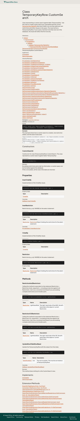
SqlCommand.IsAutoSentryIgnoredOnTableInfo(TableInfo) (39, 98)
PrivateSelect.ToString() (29, 77)
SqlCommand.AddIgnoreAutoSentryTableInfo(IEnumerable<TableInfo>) (43, 93)
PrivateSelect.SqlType (29, 86)
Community (19, 417)
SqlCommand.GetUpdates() (30, 103)
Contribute (72, 417)
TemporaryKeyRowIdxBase (50, 47)
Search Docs (55, 417)
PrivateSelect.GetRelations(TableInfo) (33, 62)
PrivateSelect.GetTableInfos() (31, 61)
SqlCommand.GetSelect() (30, 107)
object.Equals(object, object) (31, 112)
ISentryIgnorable (27, 56)
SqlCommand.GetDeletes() (30, 105)
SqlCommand (29, 39)
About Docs (63, 417)
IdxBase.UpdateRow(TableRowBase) (33, 367)
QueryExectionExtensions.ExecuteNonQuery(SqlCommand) (40, 396)
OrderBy (25, 196)
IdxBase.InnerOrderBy (29, 201)
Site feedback (45, 417)
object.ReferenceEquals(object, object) (34, 114)
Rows (37, 120)
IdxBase (30, 43)
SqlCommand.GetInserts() (30, 102)
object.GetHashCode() (29, 116)
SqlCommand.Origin (28, 87)
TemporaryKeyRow (35, 47)
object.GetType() (27, 118)
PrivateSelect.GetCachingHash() (32, 78)
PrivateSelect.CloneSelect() (30, 75)
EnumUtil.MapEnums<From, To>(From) (33, 386)
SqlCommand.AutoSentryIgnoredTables (34, 109)
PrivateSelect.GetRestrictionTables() (33, 80)
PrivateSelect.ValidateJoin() (30, 71)
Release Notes (29, 417)
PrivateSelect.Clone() (28, 73)
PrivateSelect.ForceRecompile (31, 84)
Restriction (26, 222)
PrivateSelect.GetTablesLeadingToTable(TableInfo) (37, 70)
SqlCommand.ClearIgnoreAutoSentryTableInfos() (37, 96)
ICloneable (25, 54)
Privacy (37, 417)
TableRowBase (27, 360)
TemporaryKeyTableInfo (29, 26)
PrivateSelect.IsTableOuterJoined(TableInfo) (35, 66)
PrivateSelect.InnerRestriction (31, 228)
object (26, 38)
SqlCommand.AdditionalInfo (30, 89)
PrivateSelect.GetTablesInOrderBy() (33, 68)
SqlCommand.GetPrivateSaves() (32, 100)
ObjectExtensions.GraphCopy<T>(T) (33, 391)
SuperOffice (31, 120)
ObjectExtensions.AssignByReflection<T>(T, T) (36, 389)
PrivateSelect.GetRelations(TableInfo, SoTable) (36, 64)
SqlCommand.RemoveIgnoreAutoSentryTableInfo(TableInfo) (40, 94)
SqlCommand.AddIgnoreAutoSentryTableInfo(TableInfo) (39, 91)
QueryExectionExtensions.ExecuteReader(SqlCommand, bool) (41, 402)
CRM (35, 120)
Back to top (73, 419)
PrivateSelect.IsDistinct (29, 82)
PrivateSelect (30, 41)
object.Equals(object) (28, 110)
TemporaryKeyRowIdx (40, 48)
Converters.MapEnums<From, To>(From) (34, 388)
